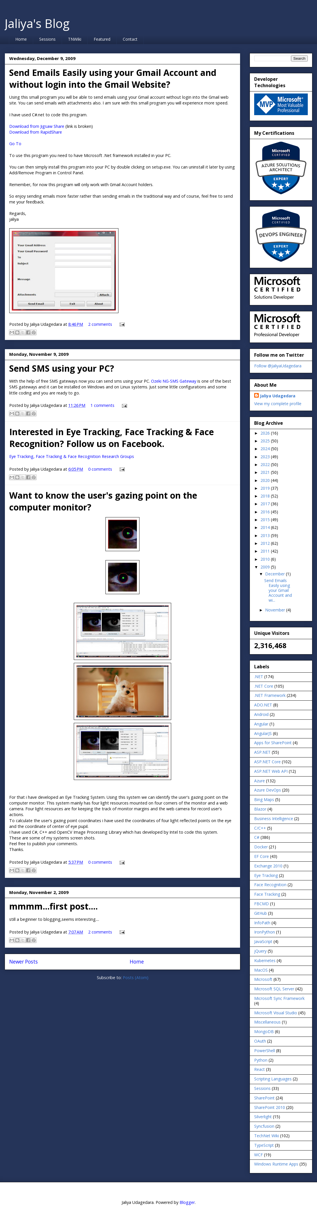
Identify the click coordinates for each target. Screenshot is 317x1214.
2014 (266, 527)
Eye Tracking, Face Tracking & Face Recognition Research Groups (71, 456)
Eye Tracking (266, 875)
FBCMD (261, 903)
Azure (259, 780)
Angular (261, 724)
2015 (266, 519)
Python (260, 1060)
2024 (266, 448)
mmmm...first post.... (53, 906)
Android (261, 714)
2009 (266, 567)
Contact (130, 39)
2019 (266, 488)
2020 (266, 480)
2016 (266, 512)
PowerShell (264, 1050)
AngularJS (263, 733)
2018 (266, 496)
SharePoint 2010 (269, 1107)
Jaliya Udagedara (277, 396)
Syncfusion (264, 1126)
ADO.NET (263, 705)
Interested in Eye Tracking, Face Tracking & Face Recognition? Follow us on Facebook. (111, 438)
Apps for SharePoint (273, 742)
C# (256, 837)
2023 (266, 456)
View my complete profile (277, 403)
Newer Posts (23, 961)
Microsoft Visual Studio (275, 1012)
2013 (266, 535)
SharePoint (264, 1098)
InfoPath (262, 922)
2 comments (100, 324)
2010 (266, 559)
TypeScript (264, 1145)
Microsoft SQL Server (274, 989)
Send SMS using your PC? (61, 368)
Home (21, 39)
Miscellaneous (267, 1022)
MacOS (261, 970)
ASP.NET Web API (271, 771)
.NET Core (263, 686)
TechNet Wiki (266, 1135)
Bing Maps (264, 799)
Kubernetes (265, 960)
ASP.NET (262, 752)
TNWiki (74, 39)
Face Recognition (270, 884)
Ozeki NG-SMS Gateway (173, 381)
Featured (102, 39)
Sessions (47, 39)
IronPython (264, 932)
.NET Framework (270, 695)
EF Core (261, 856)
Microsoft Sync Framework (279, 998)
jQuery (260, 951)
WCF (258, 1154)
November (275, 610)
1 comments (102, 405)
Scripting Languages (273, 1079)
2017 (266, 503)
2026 (266, 433)
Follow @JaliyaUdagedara (277, 365)
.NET (258, 676)
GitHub (260, 913)
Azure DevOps (267, 790)
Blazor (260, 809)
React (259, 1069)
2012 (266, 543)
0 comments (100, 469)
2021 (266, 472)
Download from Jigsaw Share (36, 126)
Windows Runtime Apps (276, 1164)
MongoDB (264, 1031)
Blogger (187, 1202)
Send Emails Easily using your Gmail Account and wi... (278, 590)
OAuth (260, 1041)
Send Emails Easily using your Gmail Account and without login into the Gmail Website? (112, 78)
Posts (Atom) (135, 977)
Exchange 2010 (268, 866)
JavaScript (263, 941)
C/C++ (260, 828)
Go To (15, 143)
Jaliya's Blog (37, 23)
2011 (266, 551)
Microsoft (263, 979)
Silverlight (263, 1116)
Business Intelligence (273, 818)
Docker (261, 847)
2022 (266, 464)
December (275, 574)
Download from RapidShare (35, 132)
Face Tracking (267, 894)
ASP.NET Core (267, 761)
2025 (266, 441)
